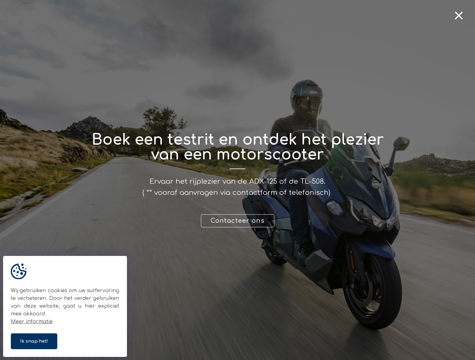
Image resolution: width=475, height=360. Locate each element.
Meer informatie (32, 321)
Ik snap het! (34, 341)
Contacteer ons (238, 220)
